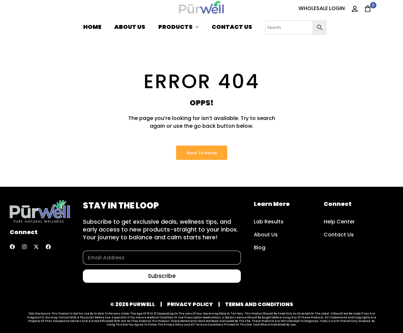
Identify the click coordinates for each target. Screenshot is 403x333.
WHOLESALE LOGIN (321, 8)
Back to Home (201, 153)
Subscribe (162, 276)
